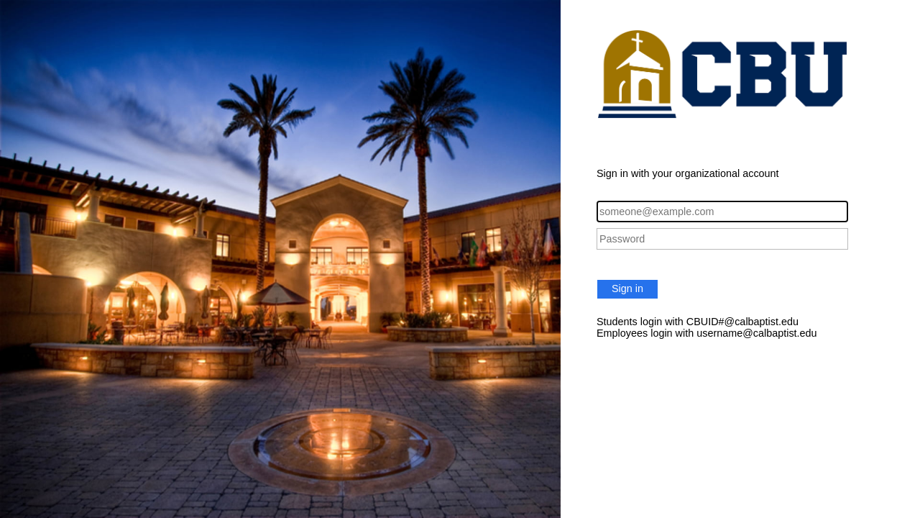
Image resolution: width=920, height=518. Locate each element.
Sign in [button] (627, 288)
